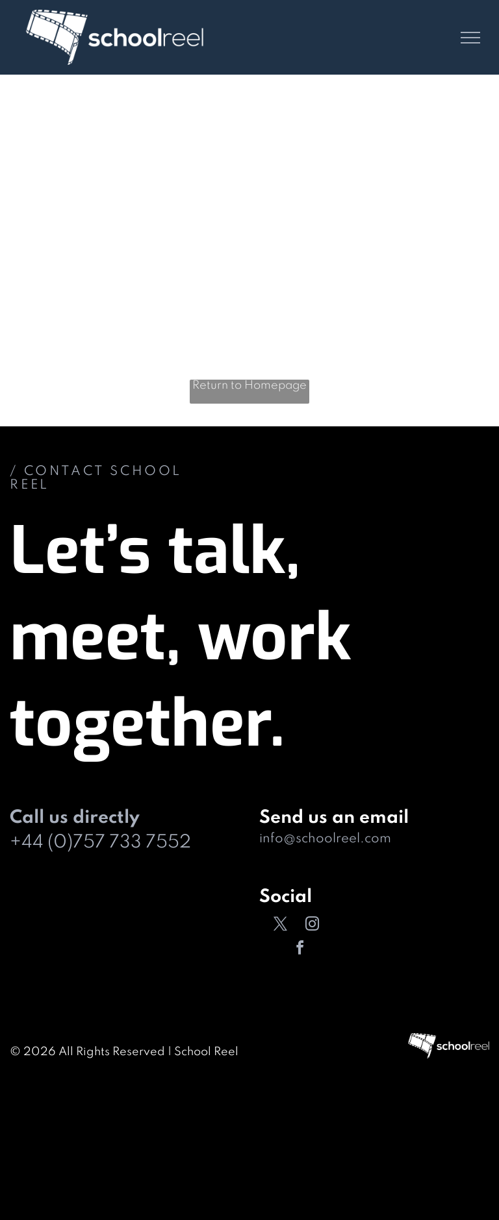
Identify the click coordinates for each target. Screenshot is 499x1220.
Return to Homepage (249, 385)
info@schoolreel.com (325, 839)
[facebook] (300, 950)
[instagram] (311, 926)
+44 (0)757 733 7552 (100, 842)
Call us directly (75, 818)
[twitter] (280, 926)
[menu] (470, 38)
